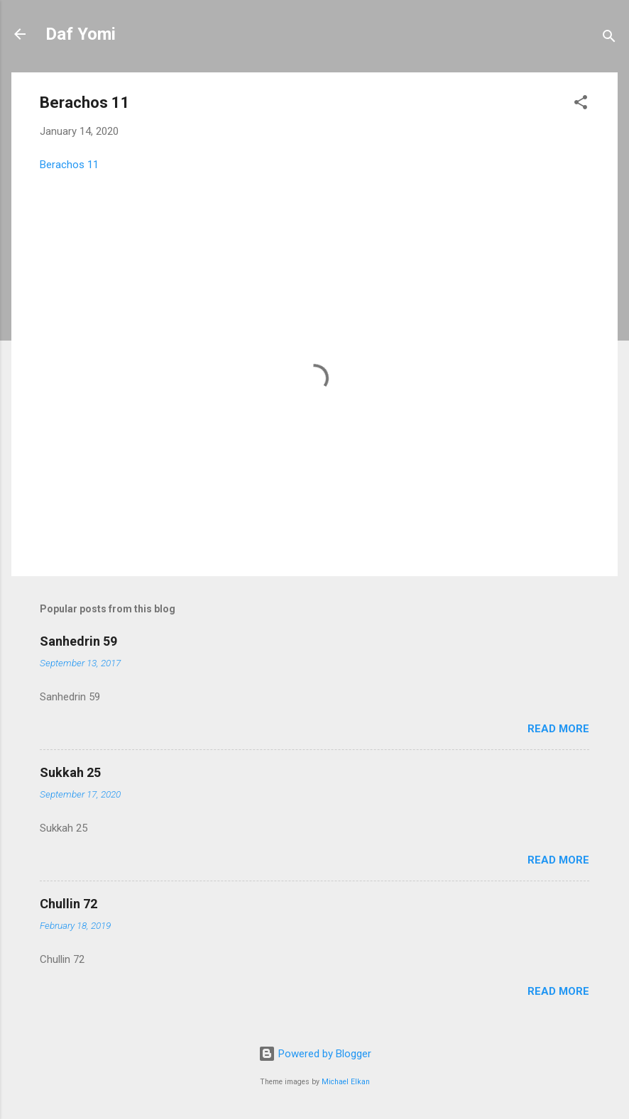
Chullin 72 (68, 903)
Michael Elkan (346, 1081)
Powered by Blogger (314, 1053)
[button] (580, 105)
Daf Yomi (80, 34)
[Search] (609, 38)
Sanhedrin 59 (78, 641)
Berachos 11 (69, 164)
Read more (558, 728)
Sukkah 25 (70, 772)
